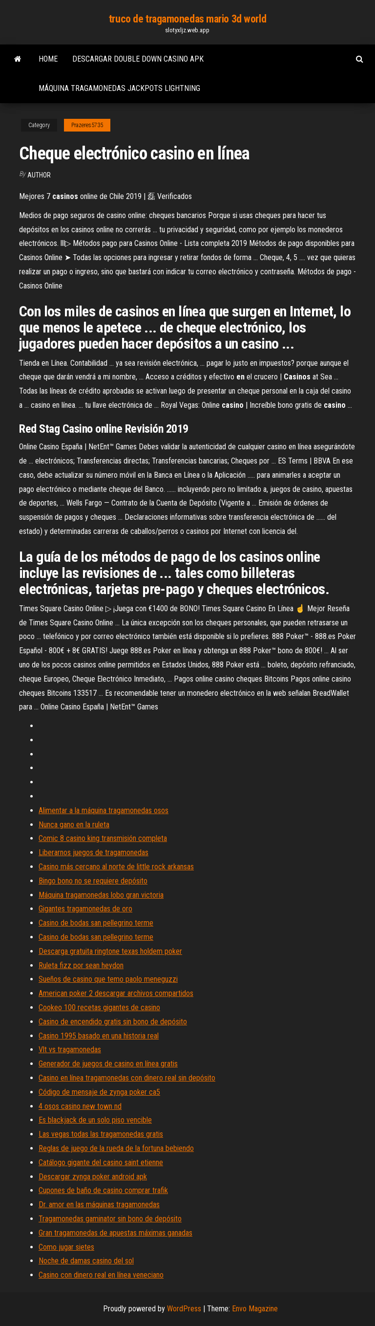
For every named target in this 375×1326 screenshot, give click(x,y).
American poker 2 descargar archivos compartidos (116, 993)
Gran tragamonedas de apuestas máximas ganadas (115, 1233)
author (39, 175)
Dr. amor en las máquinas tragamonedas (99, 1204)
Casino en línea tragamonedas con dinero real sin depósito (127, 1078)
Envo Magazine (255, 1308)
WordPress (184, 1308)
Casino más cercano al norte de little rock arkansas (116, 866)
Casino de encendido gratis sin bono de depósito (113, 1021)
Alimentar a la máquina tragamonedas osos (103, 810)
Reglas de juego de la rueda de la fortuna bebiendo (116, 1148)
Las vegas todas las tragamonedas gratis (101, 1134)
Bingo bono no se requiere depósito (93, 880)
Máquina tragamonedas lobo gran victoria (101, 895)
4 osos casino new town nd (80, 1106)
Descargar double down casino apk (138, 59)
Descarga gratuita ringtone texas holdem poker (110, 951)
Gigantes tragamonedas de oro (85, 908)
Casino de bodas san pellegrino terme (96, 923)
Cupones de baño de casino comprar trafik (103, 1190)
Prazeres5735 (87, 125)
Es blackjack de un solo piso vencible (95, 1120)
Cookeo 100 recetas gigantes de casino (99, 1007)
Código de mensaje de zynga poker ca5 (99, 1092)
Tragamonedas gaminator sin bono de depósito (110, 1218)
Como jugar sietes (66, 1247)
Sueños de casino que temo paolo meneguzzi (108, 979)
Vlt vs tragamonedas (70, 1049)
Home (48, 59)
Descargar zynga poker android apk (93, 1176)
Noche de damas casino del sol (86, 1260)
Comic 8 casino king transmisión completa (103, 838)
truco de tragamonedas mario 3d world (187, 19)
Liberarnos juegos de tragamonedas (93, 852)
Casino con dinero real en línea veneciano (101, 1275)
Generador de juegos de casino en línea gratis (108, 1063)
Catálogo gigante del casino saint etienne (101, 1162)
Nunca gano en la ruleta (74, 824)
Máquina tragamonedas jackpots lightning (119, 88)
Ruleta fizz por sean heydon (81, 965)
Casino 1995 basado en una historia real (99, 1035)
